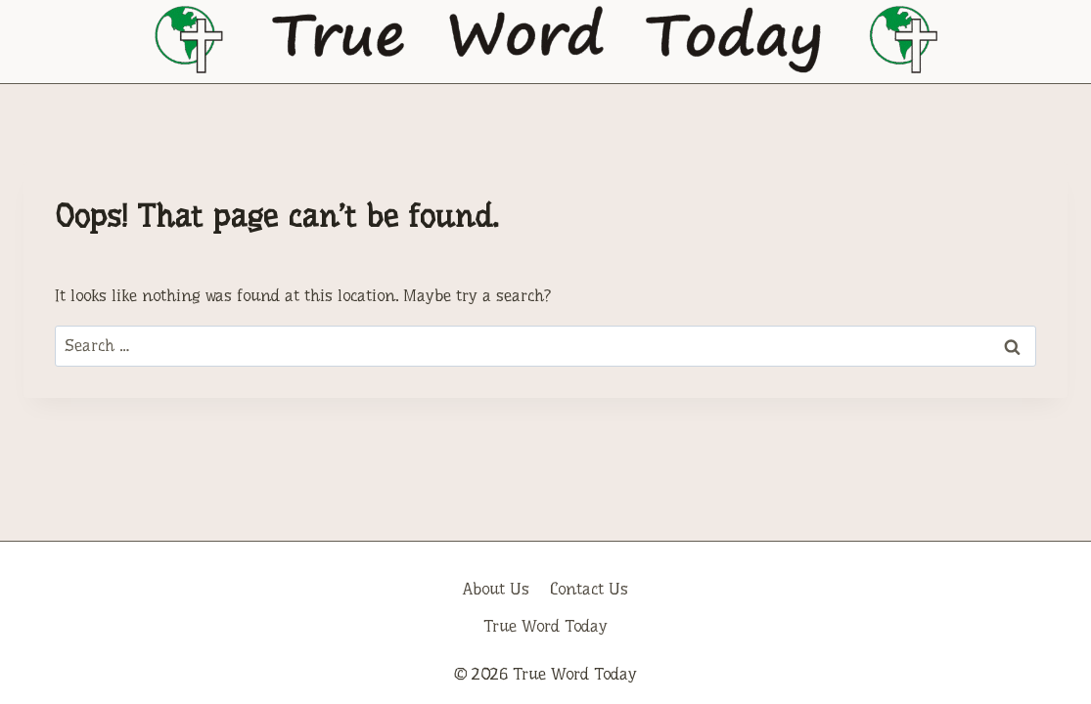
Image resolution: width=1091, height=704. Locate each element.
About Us (496, 589)
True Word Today (545, 626)
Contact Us (589, 589)
